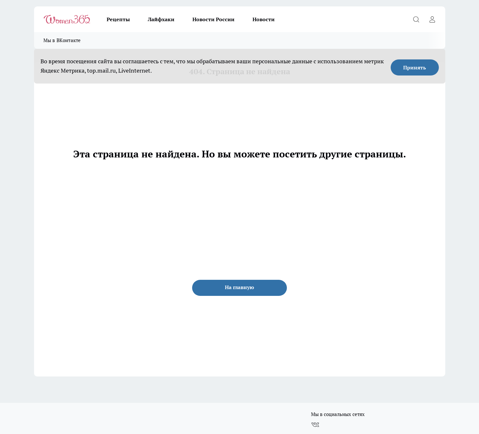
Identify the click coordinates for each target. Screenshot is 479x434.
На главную (239, 287)
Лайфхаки (161, 19)
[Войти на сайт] (432, 19)
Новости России (213, 19)
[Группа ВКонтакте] (315, 424)
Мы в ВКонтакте (62, 40)
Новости (264, 19)
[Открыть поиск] (416, 19)
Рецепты (118, 19)
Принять (414, 67)
